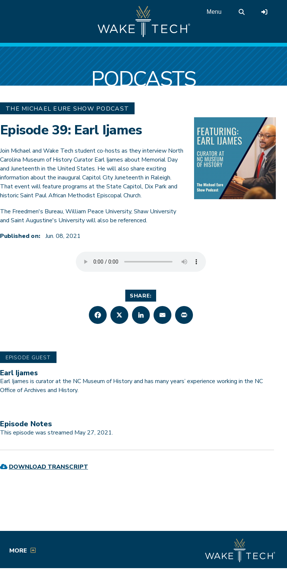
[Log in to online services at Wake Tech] (264, 12)
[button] (98, 315)
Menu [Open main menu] (214, 12)
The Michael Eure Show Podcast (67, 109)
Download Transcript (48, 467)
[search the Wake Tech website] (241, 12)
